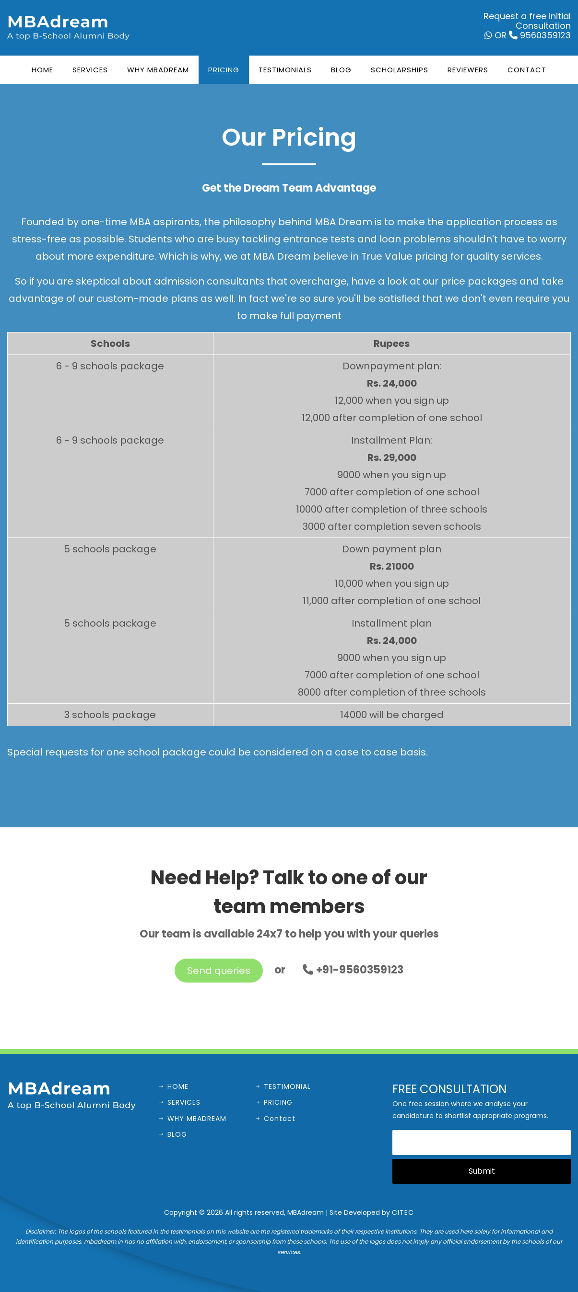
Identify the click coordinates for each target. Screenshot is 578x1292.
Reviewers (468, 70)
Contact (526, 70)
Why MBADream (158, 70)
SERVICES (180, 1102)
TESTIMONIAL (283, 1086)
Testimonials (285, 70)
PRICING (274, 1102)
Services (90, 70)
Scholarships (399, 70)
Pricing (223, 70)
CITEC (403, 1212)
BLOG (173, 1134)
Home (42, 70)
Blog (341, 70)
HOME (174, 1086)
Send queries (218, 970)
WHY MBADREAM (192, 1118)
